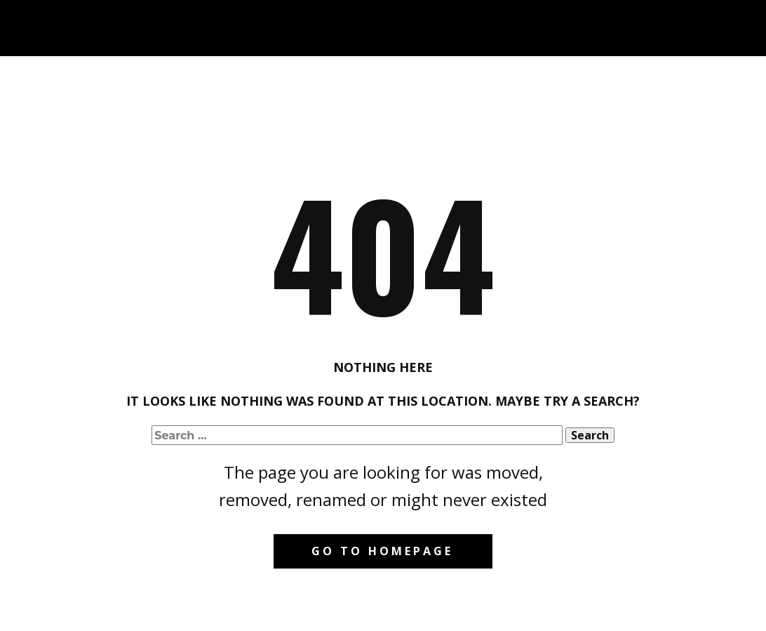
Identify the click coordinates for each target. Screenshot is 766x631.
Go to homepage (382, 551)
